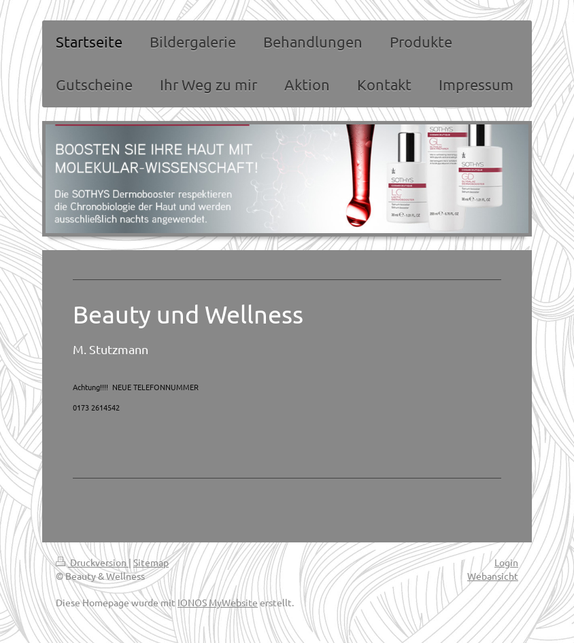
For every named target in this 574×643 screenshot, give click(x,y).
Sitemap (151, 562)
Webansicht (492, 576)
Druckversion (92, 562)
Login (506, 562)
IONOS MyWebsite (218, 602)
